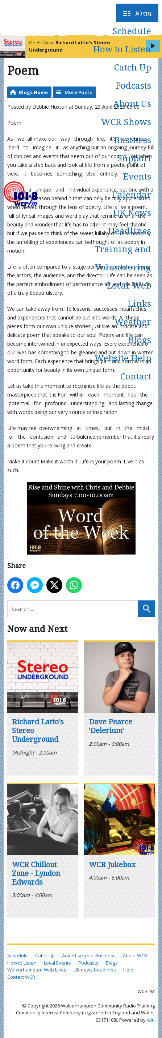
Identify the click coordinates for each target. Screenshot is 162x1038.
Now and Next (37, 629)
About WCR (135, 955)
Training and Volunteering (123, 258)
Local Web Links (129, 294)
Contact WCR (21, 977)
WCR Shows (126, 122)
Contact (135, 376)
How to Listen (122, 49)
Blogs (139, 340)
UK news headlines (95, 969)
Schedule (131, 31)
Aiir (150, 1020)
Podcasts (133, 85)
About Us (132, 103)
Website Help (122, 358)
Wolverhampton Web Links (36, 969)
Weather (132, 321)
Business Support (132, 149)
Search (146, 608)
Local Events (57, 962)
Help (128, 969)
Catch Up (132, 67)
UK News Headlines (129, 221)
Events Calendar (131, 185)
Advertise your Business (89, 955)
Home (138, 13)
